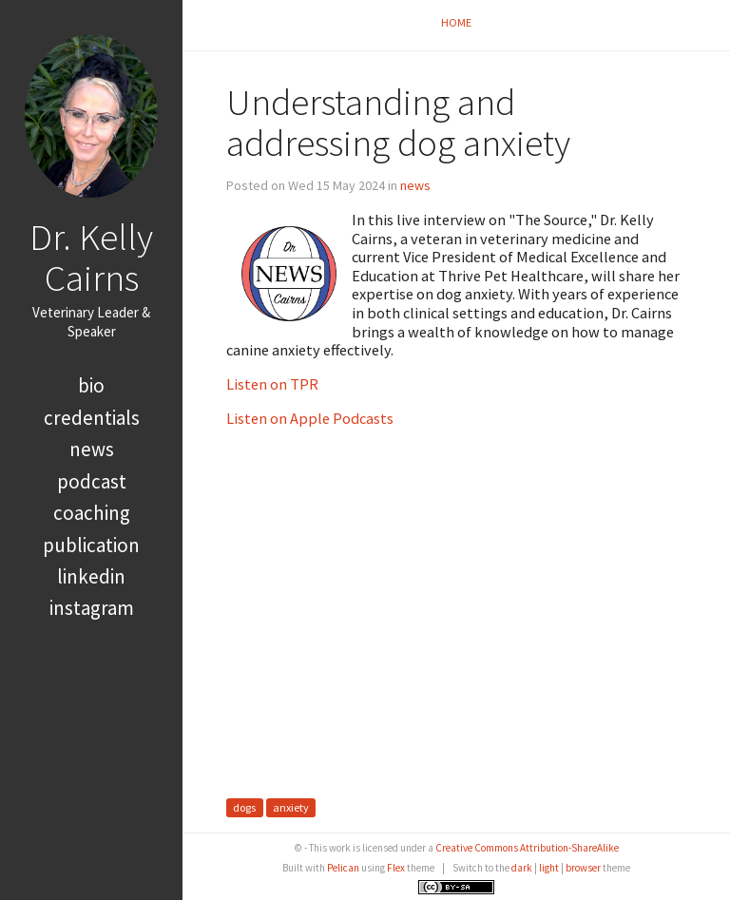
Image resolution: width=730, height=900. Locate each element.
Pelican (343, 867)
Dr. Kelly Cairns (91, 257)
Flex (396, 867)
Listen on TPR (272, 383)
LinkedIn (91, 576)
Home (456, 22)
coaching (91, 513)
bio (91, 385)
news (91, 449)
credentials (92, 418)
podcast (91, 481)
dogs (244, 808)
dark (521, 867)
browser (583, 867)
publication (91, 545)
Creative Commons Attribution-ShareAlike (527, 847)
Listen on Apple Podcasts (310, 418)
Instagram (91, 608)
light (549, 867)
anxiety (291, 808)
